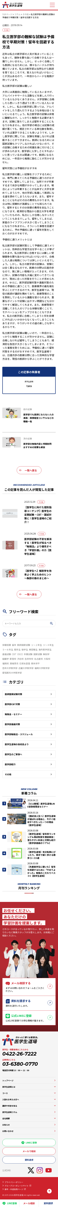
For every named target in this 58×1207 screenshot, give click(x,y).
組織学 (5, 658)
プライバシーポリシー (14, 1182)
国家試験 (37, 654)
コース (5, 1093)
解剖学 (46, 654)
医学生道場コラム (9, 1112)
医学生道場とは (8, 1086)
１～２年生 (36, 644)
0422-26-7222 (19, 1054)
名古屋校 (38, 658)
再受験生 (33, 649)
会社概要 (6, 1118)
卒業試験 (28, 654)
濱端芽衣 (14, 663)
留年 (14, 644)
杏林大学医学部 (9, 668)
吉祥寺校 (29, 658)
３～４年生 (48, 644)
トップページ (7, 1080)
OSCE (20, 654)
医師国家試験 (23, 644)
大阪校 (47, 658)
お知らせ (6, 1124)
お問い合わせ (7, 1131)
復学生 (24, 649)
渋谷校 (20, 658)
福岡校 (5, 663)
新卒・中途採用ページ (14, 1189)
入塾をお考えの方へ (10, 1099)
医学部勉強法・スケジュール (19, 734)
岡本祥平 (35, 663)
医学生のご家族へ (13, 754)
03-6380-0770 (20, 1064)
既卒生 (17, 649)
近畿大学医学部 (26, 668)
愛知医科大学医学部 (12, 672)
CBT (14, 654)
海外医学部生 (45, 649)
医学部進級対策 (12, 724)
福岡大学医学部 (42, 668)
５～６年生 (7, 649)
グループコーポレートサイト (17, 1185)
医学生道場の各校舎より (17, 744)
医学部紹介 (10, 764)
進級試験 (6, 654)
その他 (6, 30)
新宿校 (13, 658)
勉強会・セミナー (13, 714)
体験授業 (6, 644)
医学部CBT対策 (12, 704)
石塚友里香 (24, 663)
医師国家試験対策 (13, 694)
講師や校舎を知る (9, 1105)
